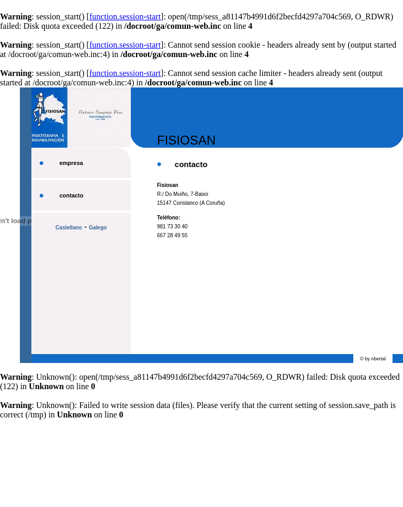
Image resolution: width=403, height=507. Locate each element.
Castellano (68, 227)
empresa (71, 163)
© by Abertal (373, 358)
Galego (98, 227)
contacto (71, 195)
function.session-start (125, 16)
